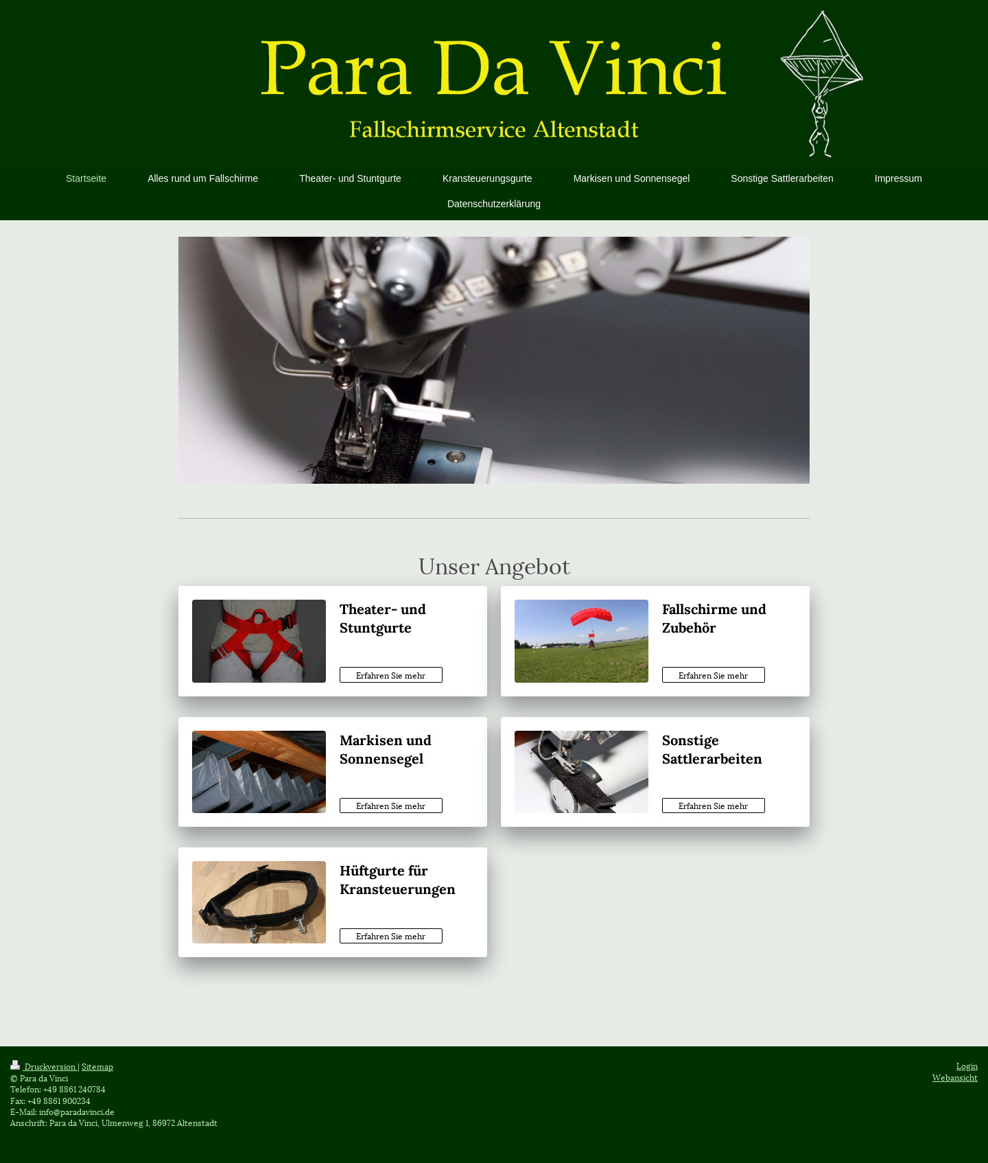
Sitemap (97, 1065)
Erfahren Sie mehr (390, 674)
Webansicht (955, 1076)
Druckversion (44, 1065)
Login (967, 1065)
